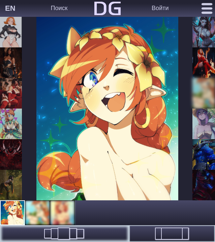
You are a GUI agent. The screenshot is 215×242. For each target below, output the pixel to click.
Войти (160, 8)
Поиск (59, 8)
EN (10, 8)
